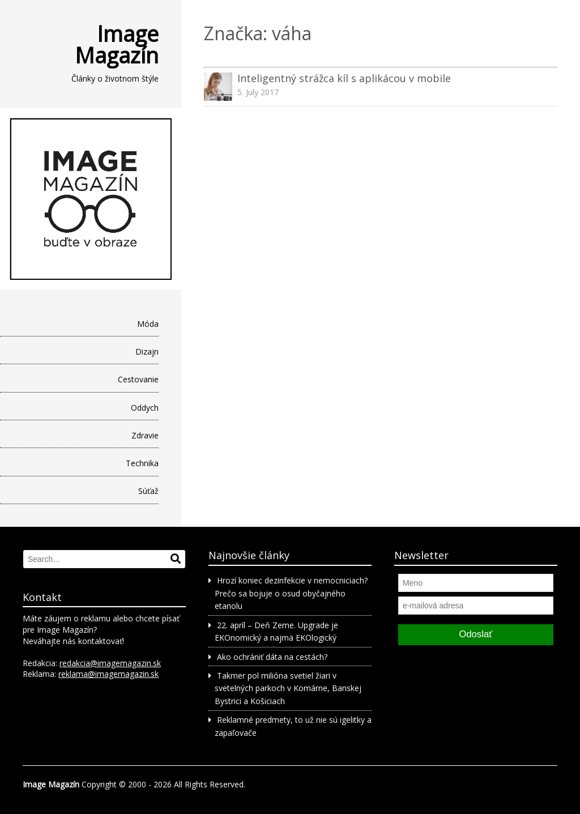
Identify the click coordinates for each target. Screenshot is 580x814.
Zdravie (145, 435)
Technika (142, 463)
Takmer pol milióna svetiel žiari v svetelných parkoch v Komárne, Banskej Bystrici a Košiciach (288, 688)
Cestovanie (138, 379)
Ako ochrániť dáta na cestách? (272, 656)
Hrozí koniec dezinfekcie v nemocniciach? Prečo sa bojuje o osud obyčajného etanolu (291, 593)
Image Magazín (117, 44)
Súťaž (148, 490)
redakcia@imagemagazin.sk (110, 663)
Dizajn (147, 351)
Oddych (145, 407)
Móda (148, 323)
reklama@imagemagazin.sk (108, 673)
